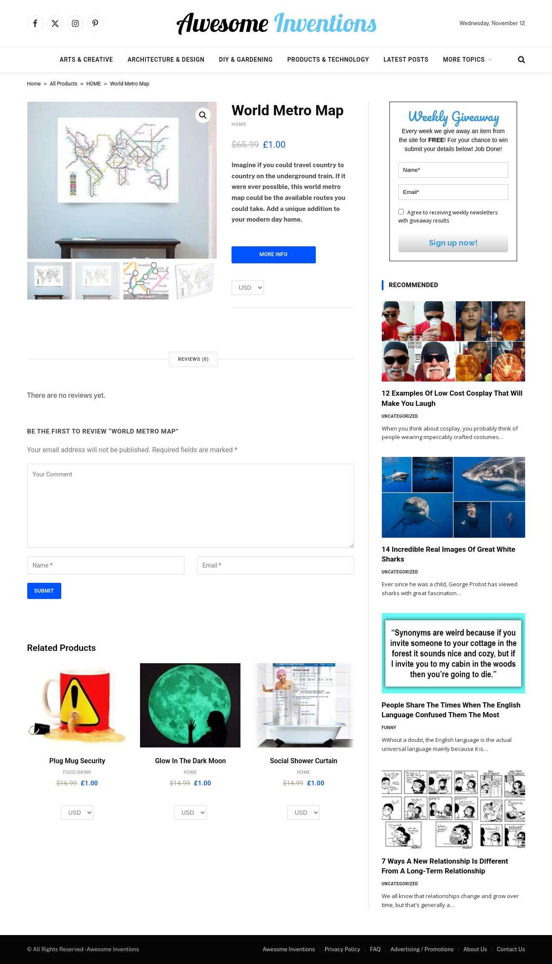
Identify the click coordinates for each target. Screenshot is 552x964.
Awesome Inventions (289, 949)
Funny (389, 727)
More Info (274, 254)
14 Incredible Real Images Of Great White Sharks (448, 554)
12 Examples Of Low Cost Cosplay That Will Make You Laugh (452, 398)
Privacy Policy (342, 949)
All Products (63, 84)
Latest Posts (406, 59)
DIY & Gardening (246, 59)
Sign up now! (453, 242)
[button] (203, 115)
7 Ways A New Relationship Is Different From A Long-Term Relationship (445, 866)
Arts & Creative (86, 59)
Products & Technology (328, 59)
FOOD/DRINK (77, 772)
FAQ (375, 949)
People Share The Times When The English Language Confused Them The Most (451, 710)
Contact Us (511, 949)
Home (34, 84)
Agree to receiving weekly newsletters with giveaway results (448, 216)
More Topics (464, 59)
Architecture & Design (166, 59)
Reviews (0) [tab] (193, 359)
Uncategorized (400, 416)
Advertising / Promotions (422, 949)
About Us (475, 949)
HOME (93, 84)
